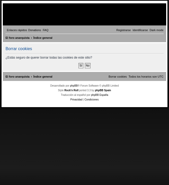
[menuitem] (34, 30)
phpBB (74, 85)
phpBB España (99, 95)
